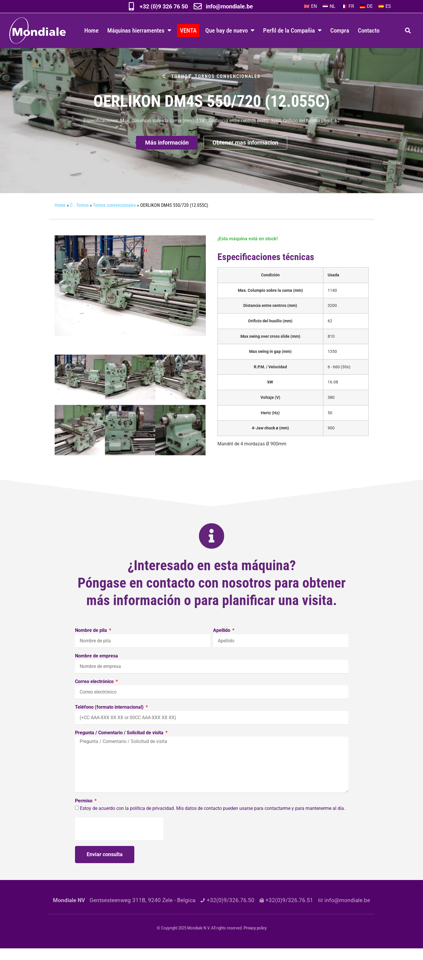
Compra (339, 30)
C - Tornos (177, 88)
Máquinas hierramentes (139, 30)
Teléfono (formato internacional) (110, 719)
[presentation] (119, 840)
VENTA (188, 30)
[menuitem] (310, 6)
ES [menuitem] (388, 6)
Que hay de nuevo (229, 30)
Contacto (368, 30)
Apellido (222, 642)
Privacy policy (255, 939)
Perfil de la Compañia (292, 30)
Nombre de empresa (96, 667)
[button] (408, 30)
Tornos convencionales (227, 88)
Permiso (84, 812)
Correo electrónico (95, 693)
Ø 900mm (251, 455)
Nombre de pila (91, 642)
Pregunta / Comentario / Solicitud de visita (120, 744)
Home (91, 30)
